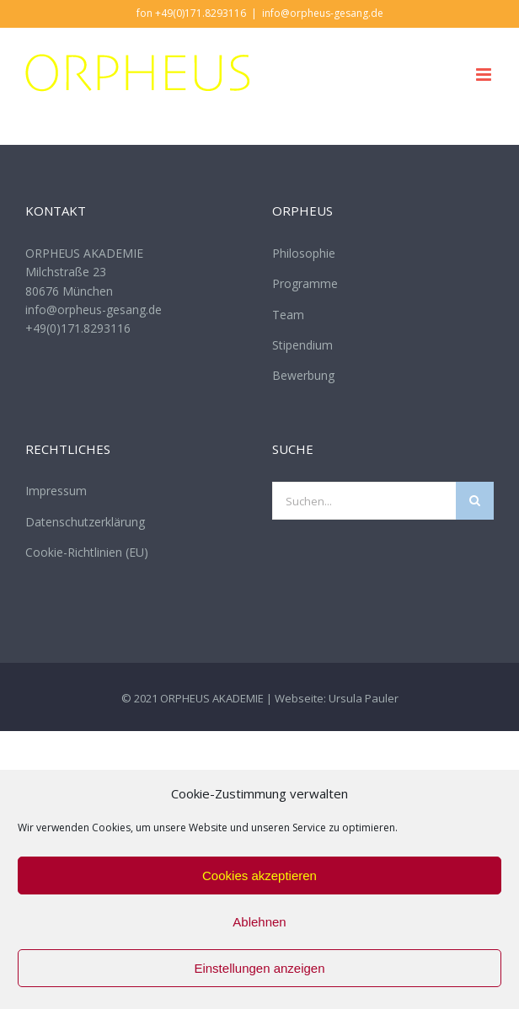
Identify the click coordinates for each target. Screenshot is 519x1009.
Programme (305, 283)
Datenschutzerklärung (85, 522)
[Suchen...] (364, 501)
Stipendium (302, 345)
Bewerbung (303, 375)
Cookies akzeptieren (259, 875)
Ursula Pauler (364, 698)
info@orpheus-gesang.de (322, 13)
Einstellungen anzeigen (259, 968)
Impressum (56, 491)
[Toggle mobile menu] (485, 74)
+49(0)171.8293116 (78, 328)
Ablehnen (259, 922)
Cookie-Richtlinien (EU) (86, 552)
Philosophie (303, 253)
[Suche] (475, 501)
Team (288, 315)
